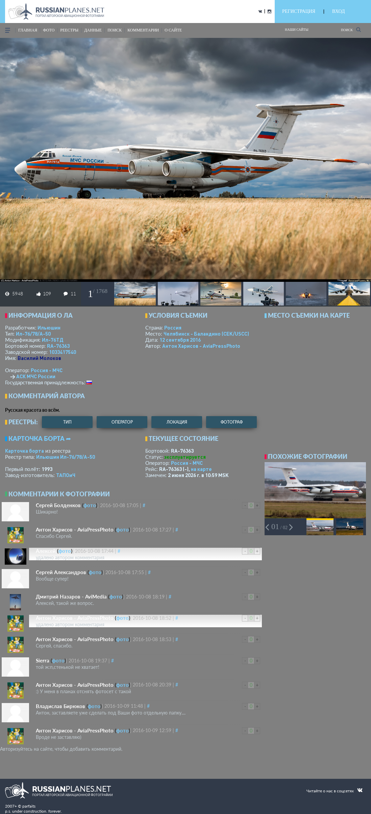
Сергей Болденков (58, 505)
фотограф (232, 422)
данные (93, 30)
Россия (172, 327)
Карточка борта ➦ (39, 438)
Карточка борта (24, 451)
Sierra (42, 660)
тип (67, 422)
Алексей (46, 551)
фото (48, 30)
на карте (201, 469)
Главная (27, 30)
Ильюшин (49, 327)
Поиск (351, 29)
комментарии (143, 30)
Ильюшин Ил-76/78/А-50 (65, 457)
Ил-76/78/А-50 (33, 334)
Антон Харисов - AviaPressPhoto (201, 346)
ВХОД (338, 11)
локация (177, 422)
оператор (122, 422)
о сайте (173, 30)
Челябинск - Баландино (206, 334)
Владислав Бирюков (60, 706)
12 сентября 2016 (180, 340)
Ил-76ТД (52, 340)
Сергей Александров (61, 572)
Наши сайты (296, 29)
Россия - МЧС (47, 370)
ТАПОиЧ (65, 475)
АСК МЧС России (35, 376)
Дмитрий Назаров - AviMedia (71, 596)
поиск (114, 30)
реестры (69, 30)
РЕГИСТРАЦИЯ (298, 11)
